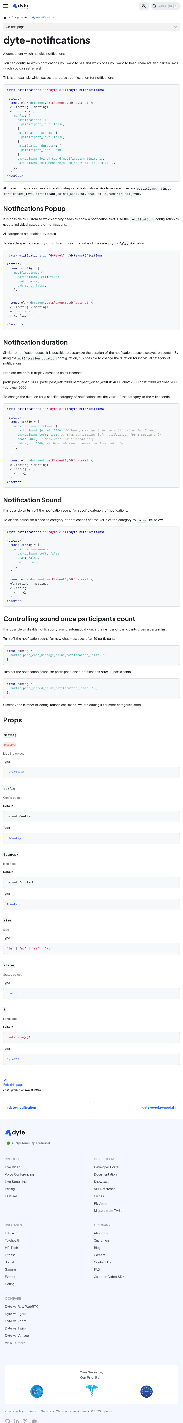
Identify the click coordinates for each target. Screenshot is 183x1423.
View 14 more (15, 1343)
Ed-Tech (11, 1233)
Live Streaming (16, 1182)
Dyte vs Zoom (15, 1321)
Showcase (101, 1182)
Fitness (10, 1255)
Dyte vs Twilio (15, 1328)
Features (11, 1196)
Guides (99, 1196)
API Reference (104, 1189)
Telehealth (12, 1240)
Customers (102, 1240)
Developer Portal (106, 1167)
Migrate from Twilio (108, 1211)
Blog (97, 1248)
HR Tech (11, 1248)
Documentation (105, 1174)
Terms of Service (39, 1411)
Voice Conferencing (19, 1174)
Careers (99, 1255)
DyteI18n (14, 1059)
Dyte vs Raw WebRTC (21, 1307)
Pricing (10, 1189)
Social (9, 1262)
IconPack (14, 904)
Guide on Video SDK (109, 1277)
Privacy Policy (14, 1411)
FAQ (97, 1269)
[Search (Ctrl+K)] (166, 6)
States (12, 993)
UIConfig (14, 838)
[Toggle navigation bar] (5, 6)
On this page (15, 27)
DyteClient (16, 772)
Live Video (13, 1167)
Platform (100, 1203)
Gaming (10, 1269)
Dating (10, 1284)
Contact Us (102, 1262)
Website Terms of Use (71, 1411)
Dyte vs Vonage (17, 1336)
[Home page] (5, 17)
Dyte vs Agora (15, 1314)
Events (10, 1277)
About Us (101, 1233)
